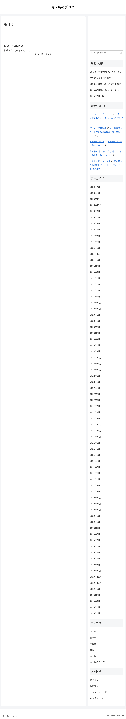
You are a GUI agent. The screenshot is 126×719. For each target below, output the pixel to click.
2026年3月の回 (97, 96)
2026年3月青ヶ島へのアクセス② (105, 84)
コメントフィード (98, 692)
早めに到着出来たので (100, 78)
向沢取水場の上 (97, 141)
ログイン (94, 680)
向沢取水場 (95, 151)
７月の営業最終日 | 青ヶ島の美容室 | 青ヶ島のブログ (106, 132)
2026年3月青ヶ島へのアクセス (104, 90)
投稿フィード (96, 686)
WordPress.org (97, 698)
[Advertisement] (43, 34)
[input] (106, 53)
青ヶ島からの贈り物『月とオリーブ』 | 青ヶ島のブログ (106, 165)
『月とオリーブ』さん (100, 161)
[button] (121, 53)
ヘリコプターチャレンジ (101, 114)
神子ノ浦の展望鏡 (98, 128)
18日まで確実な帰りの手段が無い (106, 72)
